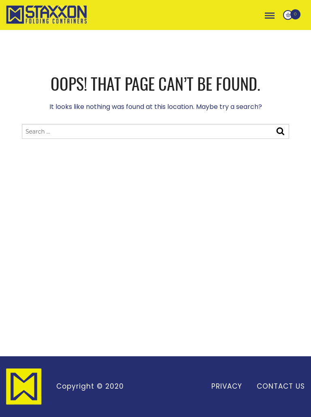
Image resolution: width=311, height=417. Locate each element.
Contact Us (281, 386)
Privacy (226, 386)
